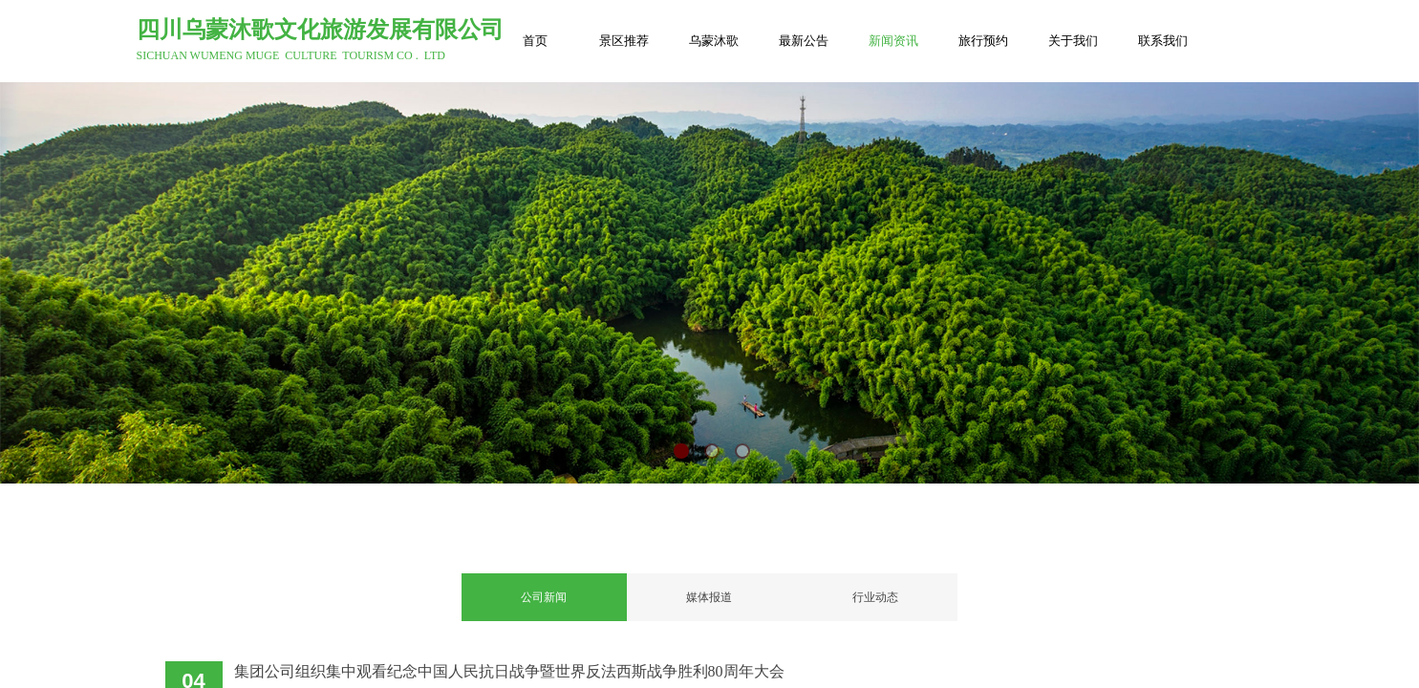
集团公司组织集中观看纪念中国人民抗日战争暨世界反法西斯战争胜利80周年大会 (509, 671)
